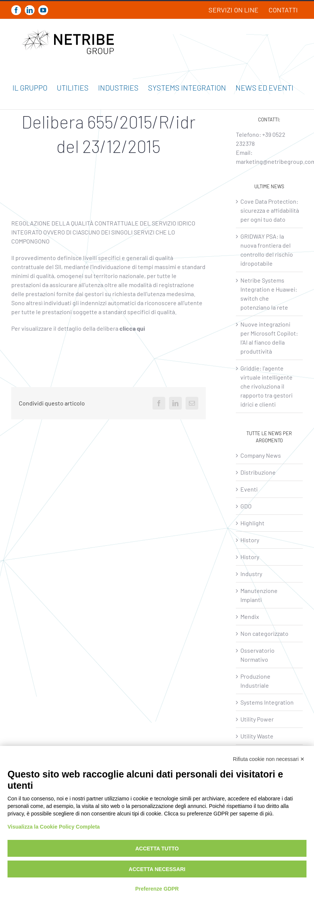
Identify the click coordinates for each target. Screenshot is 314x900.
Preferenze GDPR (157, 889)
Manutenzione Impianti (259, 595)
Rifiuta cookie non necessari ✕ (269, 759)
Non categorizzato (264, 633)
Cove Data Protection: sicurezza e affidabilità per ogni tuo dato (269, 210)
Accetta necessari (157, 869)
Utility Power (257, 719)
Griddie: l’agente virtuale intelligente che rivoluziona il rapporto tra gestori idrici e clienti (266, 386)
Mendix (249, 616)
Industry (251, 573)
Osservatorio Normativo (257, 655)
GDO (246, 506)
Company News (260, 455)
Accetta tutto (157, 849)
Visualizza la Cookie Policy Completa (54, 827)
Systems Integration (267, 702)
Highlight (252, 522)
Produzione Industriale (255, 681)
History (249, 539)
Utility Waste (256, 736)
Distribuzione (258, 472)
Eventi (249, 489)
